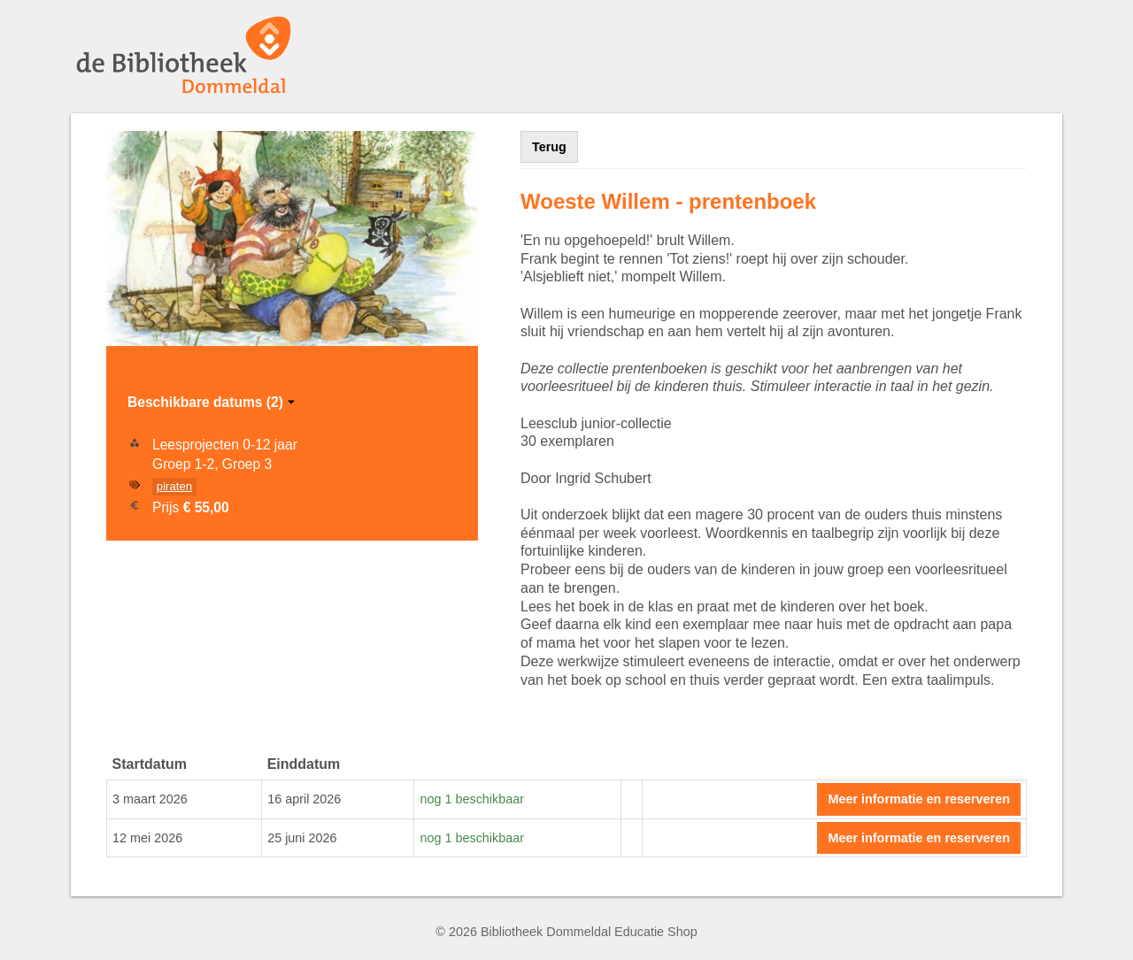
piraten (174, 486)
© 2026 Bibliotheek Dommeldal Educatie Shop (566, 932)
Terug (549, 147)
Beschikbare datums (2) (212, 402)
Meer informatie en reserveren (919, 799)
